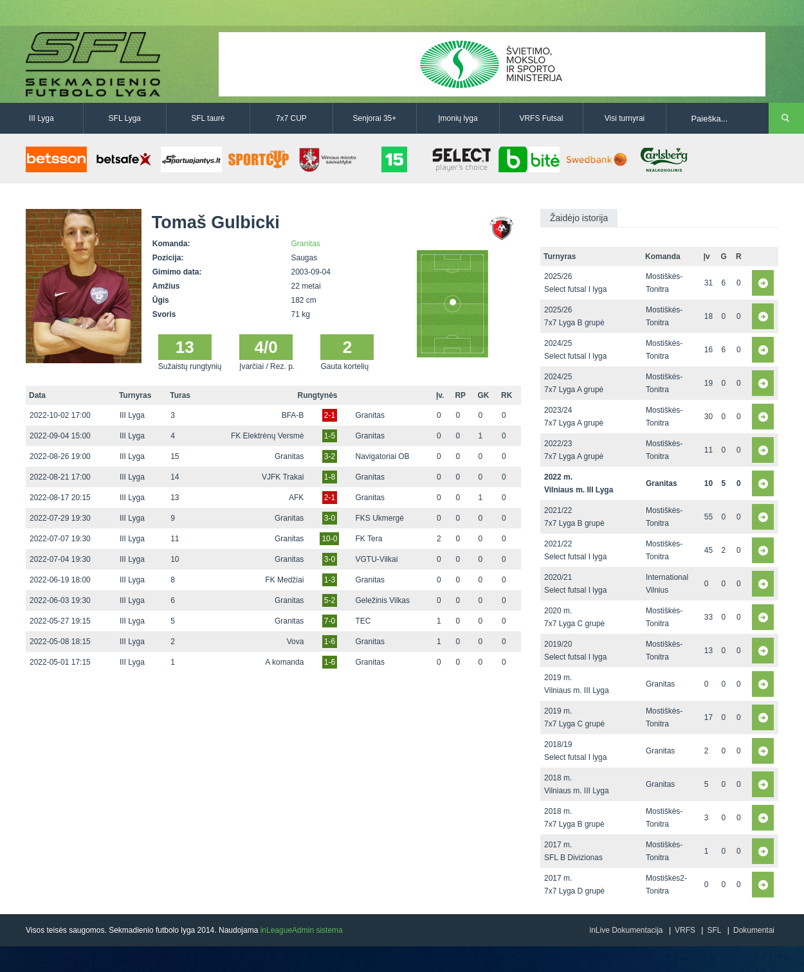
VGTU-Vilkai (377, 559)
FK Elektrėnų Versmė (267, 435)
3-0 (329, 518)
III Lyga (41, 118)
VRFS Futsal (541, 118)
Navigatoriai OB (383, 456)
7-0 (329, 621)
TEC (363, 621)
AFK (296, 497)
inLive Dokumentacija (625, 930)
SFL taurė (207, 118)
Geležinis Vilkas (383, 600)
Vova (295, 641)
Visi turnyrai (624, 118)
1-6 (329, 641)
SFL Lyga (125, 118)
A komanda (284, 662)
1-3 (329, 579)
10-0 (329, 538)
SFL (714, 930)
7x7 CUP (291, 118)
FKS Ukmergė (380, 518)
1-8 (329, 477)
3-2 (329, 456)
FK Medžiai (284, 579)
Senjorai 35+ (375, 118)
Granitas (305, 243)
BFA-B (293, 415)
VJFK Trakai (283, 477)
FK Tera (369, 538)
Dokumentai (753, 930)
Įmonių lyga (457, 118)
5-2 (329, 600)
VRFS (685, 930)
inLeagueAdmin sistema (301, 930)
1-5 (329, 435)
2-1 (329, 415)
